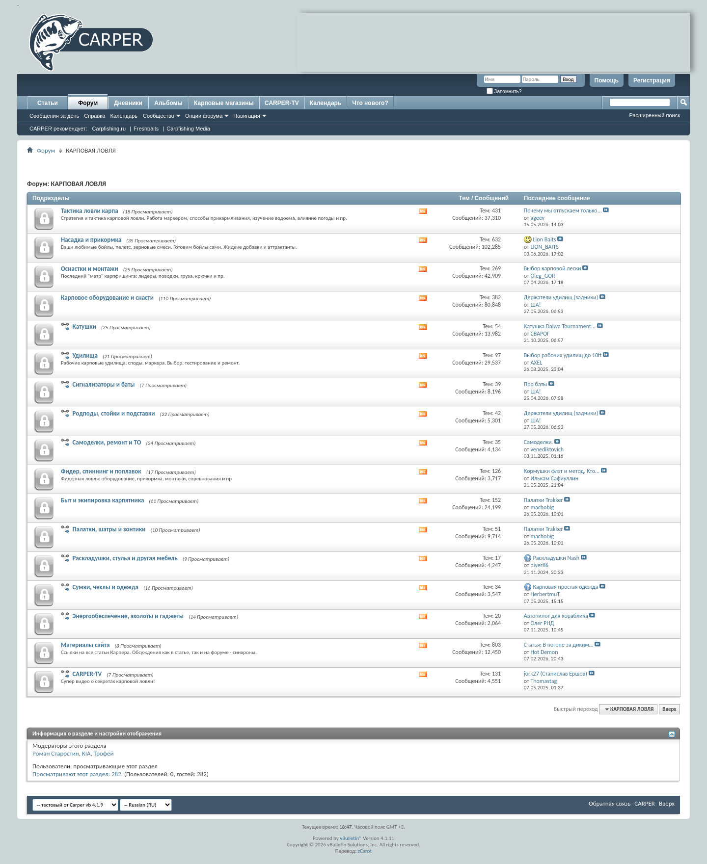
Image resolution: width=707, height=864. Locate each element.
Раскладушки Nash (556, 557)
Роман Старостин (55, 753)
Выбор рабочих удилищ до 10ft (563, 355)
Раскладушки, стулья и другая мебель (124, 558)
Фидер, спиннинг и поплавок (101, 471)
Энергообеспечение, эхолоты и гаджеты (128, 616)
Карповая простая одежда (565, 586)
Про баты (535, 384)
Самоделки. (538, 442)
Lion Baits (544, 239)
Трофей (104, 753)
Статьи (47, 103)
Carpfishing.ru (109, 128)
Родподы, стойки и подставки (113, 413)
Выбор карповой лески (552, 268)
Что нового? (370, 103)
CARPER (644, 803)
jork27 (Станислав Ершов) (555, 673)
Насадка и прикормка (91, 239)
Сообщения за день (54, 116)
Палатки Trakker (543, 500)
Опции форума (203, 116)
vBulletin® (351, 838)
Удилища (85, 355)
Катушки (84, 326)
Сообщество (158, 116)
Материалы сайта (85, 645)
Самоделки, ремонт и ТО (106, 442)
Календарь (123, 116)
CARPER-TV (282, 103)
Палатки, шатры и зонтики (108, 529)
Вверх (669, 709)
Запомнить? (504, 91)
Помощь (607, 80)
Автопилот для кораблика (556, 615)
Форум (88, 103)
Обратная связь (609, 803)
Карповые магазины (224, 103)
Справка (94, 116)
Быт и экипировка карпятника (102, 500)
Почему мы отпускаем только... (563, 210)
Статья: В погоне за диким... (559, 644)
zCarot (365, 851)
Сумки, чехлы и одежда (105, 587)
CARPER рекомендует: (58, 128)
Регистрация (651, 80)
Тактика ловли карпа (89, 210)
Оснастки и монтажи (89, 268)
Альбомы (168, 103)
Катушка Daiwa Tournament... (560, 326)
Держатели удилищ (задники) (561, 297)
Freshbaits (146, 128)
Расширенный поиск (654, 115)
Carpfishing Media (188, 128)
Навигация (246, 116)
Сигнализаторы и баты (103, 384)
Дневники (128, 103)
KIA (86, 753)
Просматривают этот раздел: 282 (76, 774)
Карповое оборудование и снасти (107, 297)
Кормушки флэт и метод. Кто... (561, 471)
